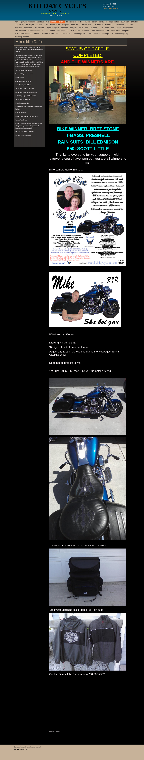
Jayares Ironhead (28, 22)
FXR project (30, 25)
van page (65, 25)
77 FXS (46, 25)
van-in (36, 34)
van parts (125, 31)
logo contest (114, 22)
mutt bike (18, 28)
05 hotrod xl (19, 25)
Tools (80, 22)
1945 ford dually (47, 34)
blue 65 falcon (20, 31)
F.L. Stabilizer (71, 22)
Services (87, 22)
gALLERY (94, 22)
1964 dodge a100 (80, 34)
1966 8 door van (97, 31)
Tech (86, 28)
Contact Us (103, 22)
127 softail (50, 31)
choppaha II (29, 28)
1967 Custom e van (63, 34)
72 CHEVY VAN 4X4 (22, 37)
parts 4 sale (109, 28)
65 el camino (119, 25)
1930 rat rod (75, 31)
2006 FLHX (134, 22)
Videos (118, 28)
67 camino (130, 25)
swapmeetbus (94, 34)
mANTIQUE (40, 22)
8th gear (93, 28)
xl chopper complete (36, 31)
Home (17, 22)
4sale (101, 28)
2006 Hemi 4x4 (62, 31)
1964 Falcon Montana (23, 34)
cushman (85, 31)
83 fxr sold (39, 28)
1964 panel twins (113, 31)
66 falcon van (98, 25)
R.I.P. (48, 22)
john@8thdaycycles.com (111, 8)
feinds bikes (55, 25)
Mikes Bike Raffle (58, 22)
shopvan (74, 25)
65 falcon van (85, 25)
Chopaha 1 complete (69, 28)
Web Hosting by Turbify (21, 749)
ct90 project (128, 28)
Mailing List (106, 34)
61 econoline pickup (120, 34)
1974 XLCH (125, 22)
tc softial (108, 25)
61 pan (39, 25)
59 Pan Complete (52, 28)
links (81, 28)
